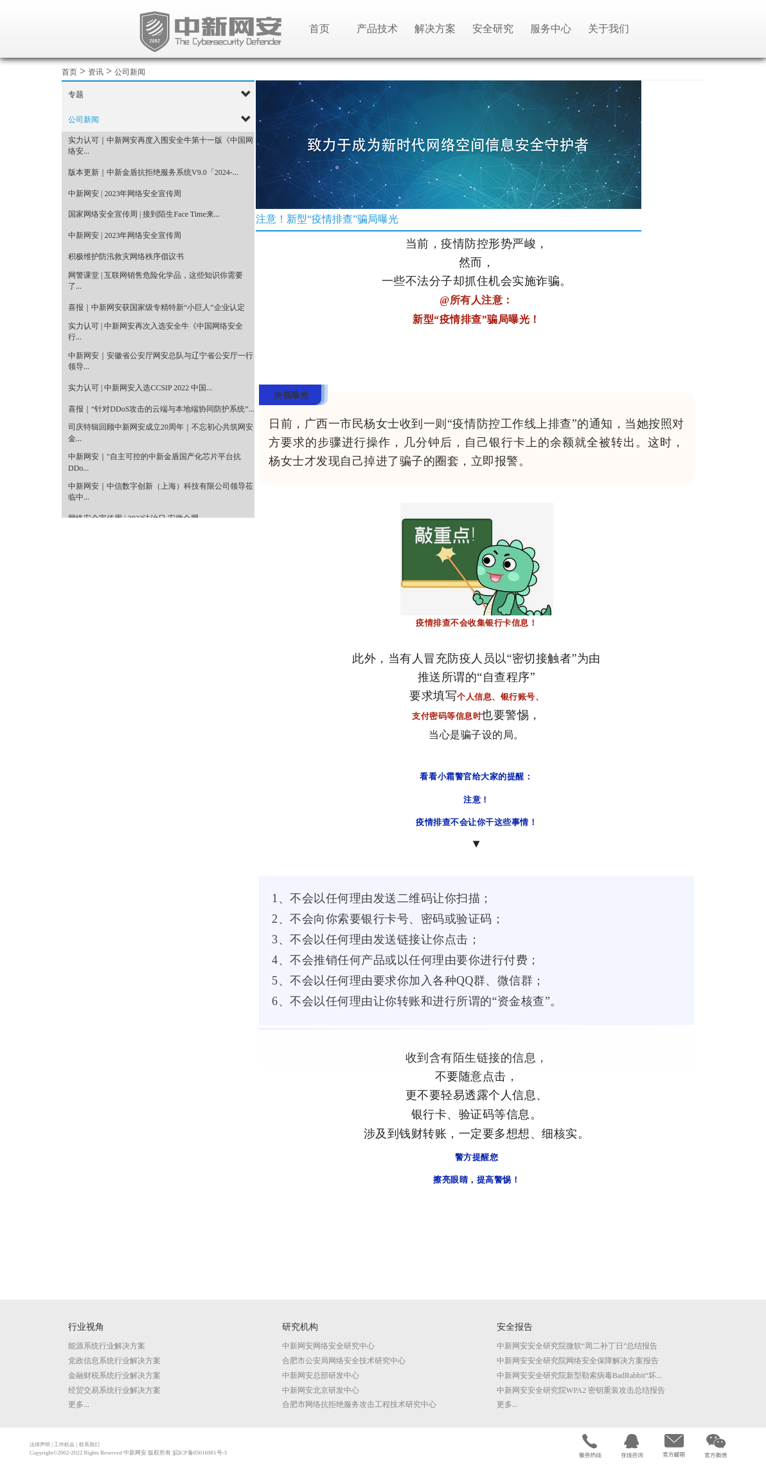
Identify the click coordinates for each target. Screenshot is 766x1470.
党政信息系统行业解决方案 (114, 1360)
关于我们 (608, 28)
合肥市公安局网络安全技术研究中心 (343, 1360)
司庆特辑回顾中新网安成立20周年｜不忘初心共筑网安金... (160, 432)
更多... (78, 1404)
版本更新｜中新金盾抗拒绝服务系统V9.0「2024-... (153, 172)
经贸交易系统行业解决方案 (114, 1390)
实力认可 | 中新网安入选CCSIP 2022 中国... (140, 387)
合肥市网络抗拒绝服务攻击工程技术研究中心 (359, 1404)
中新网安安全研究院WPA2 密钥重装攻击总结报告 (581, 1390)
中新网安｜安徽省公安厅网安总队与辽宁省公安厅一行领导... (160, 361)
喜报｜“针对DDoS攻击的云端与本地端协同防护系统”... (161, 408)
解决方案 (435, 28)
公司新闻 (129, 72)
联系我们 (89, 1444)
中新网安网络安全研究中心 (328, 1345)
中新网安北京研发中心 (320, 1390)
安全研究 (492, 28)
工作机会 (64, 1444)
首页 (319, 28)
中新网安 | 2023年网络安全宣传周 (124, 193)
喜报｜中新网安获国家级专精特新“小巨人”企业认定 (156, 307)
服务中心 (550, 28)
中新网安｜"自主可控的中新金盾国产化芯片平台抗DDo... (154, 462)
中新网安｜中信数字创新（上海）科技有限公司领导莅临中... (160, 492)
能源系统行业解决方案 (106, 1345)
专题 (76, 94)
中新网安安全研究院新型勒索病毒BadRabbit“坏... (580, 1375)
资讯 (95, 72)
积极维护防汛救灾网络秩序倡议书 (126, 256)
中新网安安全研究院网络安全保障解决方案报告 (578, 1360)
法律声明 (40, 1444)
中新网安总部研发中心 (320, 1375)
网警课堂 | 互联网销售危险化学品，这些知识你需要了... (155, 281)
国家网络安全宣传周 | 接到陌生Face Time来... (144, 214)
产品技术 (377, 28)
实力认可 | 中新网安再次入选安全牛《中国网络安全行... (155, 331)
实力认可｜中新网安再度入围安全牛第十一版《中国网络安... (160, 146)
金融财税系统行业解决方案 (114, 1375)
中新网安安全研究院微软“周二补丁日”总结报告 (577, 1345)
